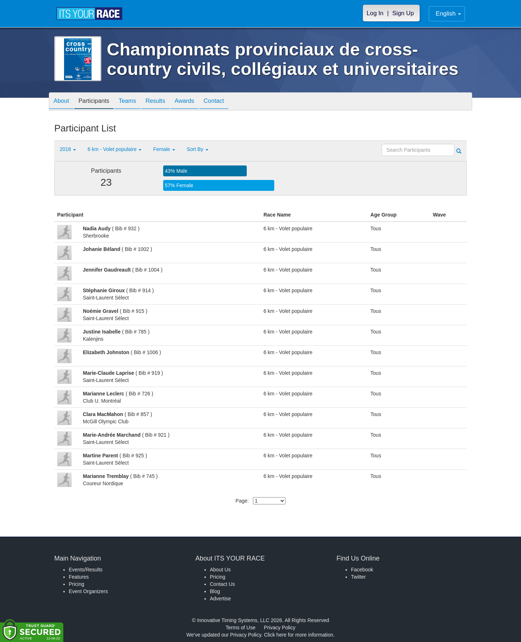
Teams (134, 101)
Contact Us (222, 584)
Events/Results (85, 569)
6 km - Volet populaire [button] (114, 149)
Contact (229, 101)
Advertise (220, 598)
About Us (220, 569)
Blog (215, 591)
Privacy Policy (279, 627)
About (63, 101)
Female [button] (164, 149)
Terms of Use (240, 627)
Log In (375, 13)
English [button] (448, 13)
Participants (98, 101)
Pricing (76, 584)
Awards (197, 101)
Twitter (358, 577)
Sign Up (403, 13)
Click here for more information (298, 635)
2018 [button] (68, 149)
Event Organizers (88, 591)
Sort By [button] (197, 149)
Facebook (362, 569)
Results (165, 101)
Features (79, 577)
